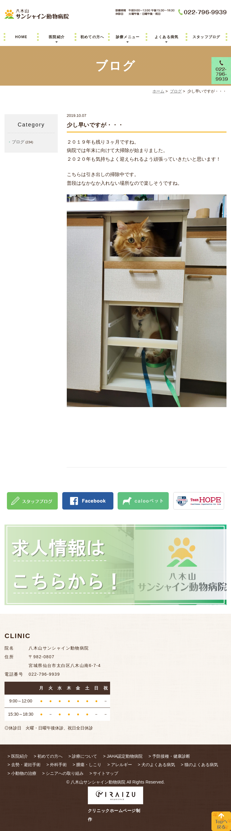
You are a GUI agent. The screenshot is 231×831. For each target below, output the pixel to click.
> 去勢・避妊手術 (24, 764)
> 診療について (82, 756)
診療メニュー (128, 37)
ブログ (176, 91)
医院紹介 (57, 37)
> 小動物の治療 (22, 773)
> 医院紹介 (18, 756)
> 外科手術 (56, 764)
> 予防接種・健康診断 (169, 756)
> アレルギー (119, 764)
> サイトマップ (103, 773)
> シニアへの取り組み (63, 773)
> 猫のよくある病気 (199, 764)
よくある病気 (166, 37)
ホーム (158, 91)
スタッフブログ (206, 37)
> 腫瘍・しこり (86, 764)
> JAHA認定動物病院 (123, 756)
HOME (21, 37)
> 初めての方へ (48, 756)
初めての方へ (92, 37)
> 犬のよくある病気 (156, 764)
